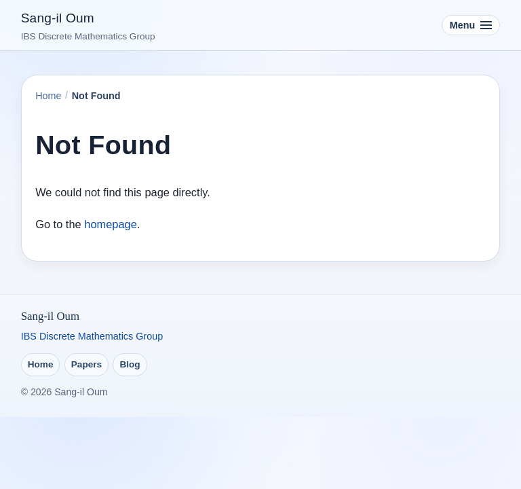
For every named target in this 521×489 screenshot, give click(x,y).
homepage (110, 224)
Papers (86, 364)
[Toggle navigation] (471, 25)
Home (48, 95)
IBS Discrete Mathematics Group (92, 336)
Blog (129, 364)
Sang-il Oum (57, 18)
